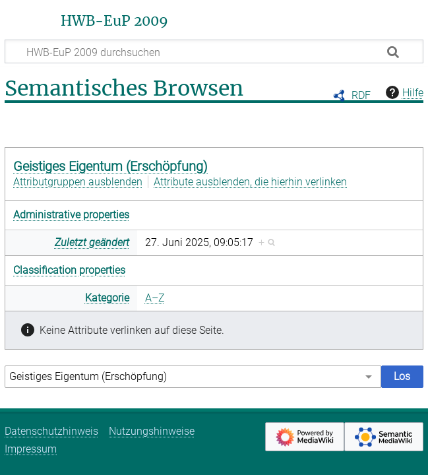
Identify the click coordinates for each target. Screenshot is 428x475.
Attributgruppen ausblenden (77, 181)
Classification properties (69, 270)
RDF (361, 95)
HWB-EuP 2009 (114, 21)
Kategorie (107, 298)
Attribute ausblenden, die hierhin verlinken (250, 181)
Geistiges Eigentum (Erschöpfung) (110, 166)
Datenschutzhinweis (51, 431)
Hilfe (402, 92)
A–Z (155, 298)
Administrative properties (71, 214)
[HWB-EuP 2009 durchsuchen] (214, 51)
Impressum (31, 449)
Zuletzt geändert (92, 242)
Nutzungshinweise (152, 431)
